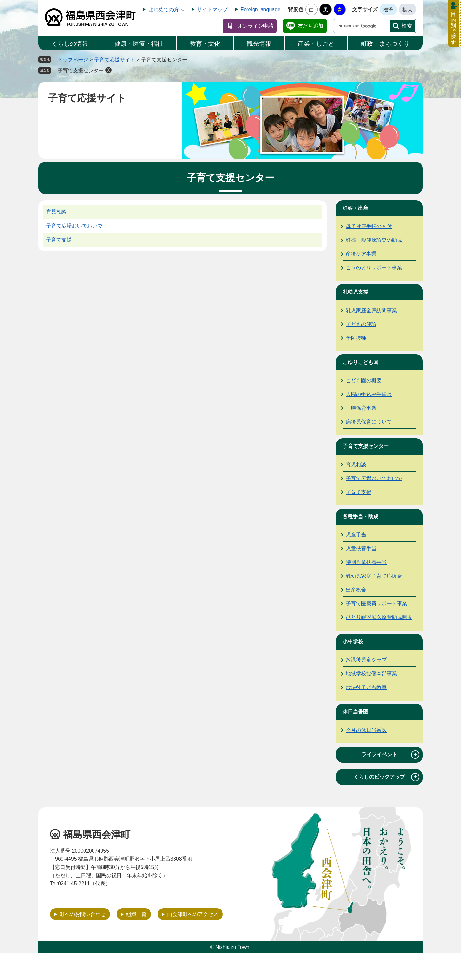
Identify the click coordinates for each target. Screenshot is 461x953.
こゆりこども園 (360, 362)
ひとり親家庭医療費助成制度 (379, 617)
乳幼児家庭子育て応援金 (374, 576)
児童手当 (356, 534)
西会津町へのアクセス (192, 914)
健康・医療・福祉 (139, 43)
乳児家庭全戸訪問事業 (371, 310)
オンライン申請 (255, 25)
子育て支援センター (81, 70)
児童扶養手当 (361, 548)
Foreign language (260, 9)
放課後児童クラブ (366, 660)
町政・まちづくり (385, 43)
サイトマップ (212, 9)
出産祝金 (356, 589)
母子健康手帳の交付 (369, 226)
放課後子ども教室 (366, 687)
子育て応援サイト (114, 59)
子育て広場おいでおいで (74, 225)
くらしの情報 (70, 43)
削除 (108, 70)
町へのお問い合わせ (83, 914)
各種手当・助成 (360, 516)
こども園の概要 (364, 380)
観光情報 (259, 43)
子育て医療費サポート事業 (376, 603)
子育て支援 (59, 239)
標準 (388, 9)
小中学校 (353, 641)
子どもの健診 (361, 324)
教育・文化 (205, 43)
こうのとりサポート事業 (374, 267)
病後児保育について (369, 422)
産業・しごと (316, 43)
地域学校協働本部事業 (371, 673)
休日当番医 (355, 711)
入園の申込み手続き (369, 394)
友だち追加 (310, 25)
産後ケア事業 (361, 254)
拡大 (407, 9)
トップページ (73, 59)
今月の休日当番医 (366, 730)
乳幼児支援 (355, 292)
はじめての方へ (166, 9)
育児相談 (56, 211)
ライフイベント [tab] (390, 754)
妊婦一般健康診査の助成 (374, 240)
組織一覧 (136, 914)
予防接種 (356, 338)
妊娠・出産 (355, 208)
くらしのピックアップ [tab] (386, 777)
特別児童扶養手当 (366, 562)
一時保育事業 (361, 408)
